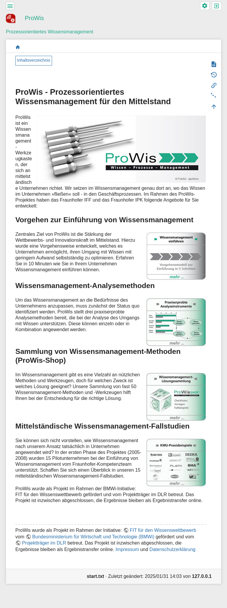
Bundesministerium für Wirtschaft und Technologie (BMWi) (93, 536)
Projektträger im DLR (44, 542)
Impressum (127, 549)
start (18, 47)
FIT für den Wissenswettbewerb (163, 530)
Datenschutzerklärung (173, 549)
